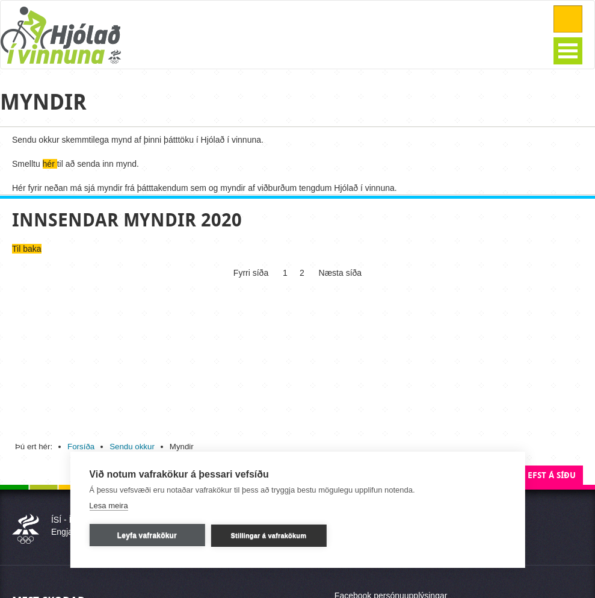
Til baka (27, 249)
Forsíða (80, 446)
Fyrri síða (252, 273)
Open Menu (567, 50)
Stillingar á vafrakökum (269, 535)
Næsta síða (339, 273)
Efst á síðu (552, 475)
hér (50, 164)
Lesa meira (108, 505)
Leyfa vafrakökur (147, 535)
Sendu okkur (132, 446)
